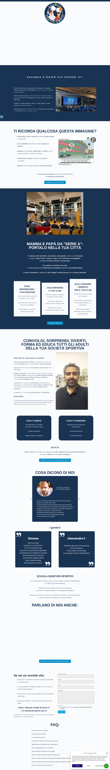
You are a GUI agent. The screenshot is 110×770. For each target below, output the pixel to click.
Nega (88, 765)
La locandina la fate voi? (38, 737)
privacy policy (69, 707)
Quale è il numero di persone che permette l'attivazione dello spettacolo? (52, 758)
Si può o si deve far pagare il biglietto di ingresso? (46, 754)
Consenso (60, 705)
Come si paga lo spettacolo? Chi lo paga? (43, 751)
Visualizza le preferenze (101, 765)
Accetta (77, 765)
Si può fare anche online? (39, 734)
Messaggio (60, 690)
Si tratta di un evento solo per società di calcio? (45, 741)
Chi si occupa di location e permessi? (42, 765)
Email (59, 685)
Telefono (60, 679)
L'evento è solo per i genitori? (40, 730)
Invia (62, 712)
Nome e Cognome (62, 673)
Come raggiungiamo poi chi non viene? (43, 748)
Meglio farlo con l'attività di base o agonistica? (45, 744)
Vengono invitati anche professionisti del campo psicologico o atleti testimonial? (54, 761)
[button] (107, 753)
